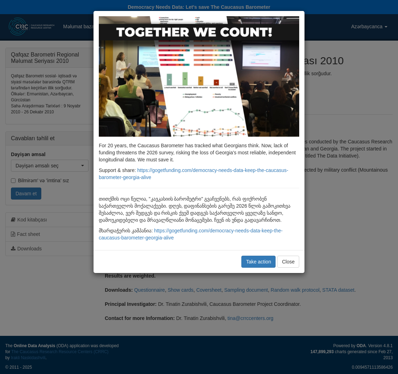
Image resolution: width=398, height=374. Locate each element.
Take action (258, 262)
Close (288, 262)
